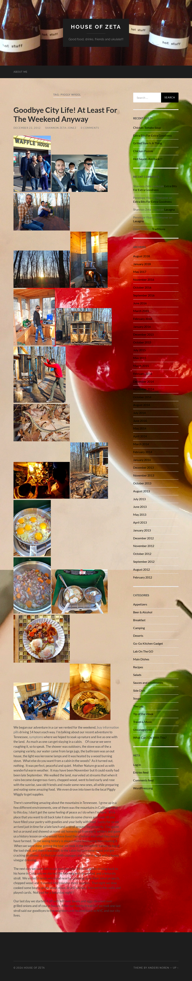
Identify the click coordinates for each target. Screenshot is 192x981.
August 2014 (141, 405)
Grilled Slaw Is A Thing (147, 143)
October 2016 (142, 287)
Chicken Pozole (143, 151)
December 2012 (143, 538)
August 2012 (141, 569)
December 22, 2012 (27, 127)
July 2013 (139, 499)
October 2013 (142, 483)
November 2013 (143, 475)
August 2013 (141, 491)
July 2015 (139, 350)
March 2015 (141, 365)
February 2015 (142, 373)
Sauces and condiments (148, 682)
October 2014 (142, 397)
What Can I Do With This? (149, 737)
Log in (137, 764)
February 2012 (142, 577)
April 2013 (140, 522)
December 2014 (143, 381)
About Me (21, 71)
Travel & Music (142, 722)
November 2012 (143, 546)
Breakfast (139, 620)
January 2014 (142, 460)
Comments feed (143, 780)
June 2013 (140, 506)
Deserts (138, 635)
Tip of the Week (143, 714)
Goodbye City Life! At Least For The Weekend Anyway (65, 114)
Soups (137, 698)
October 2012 (142, 553)
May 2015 (139, 358)
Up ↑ (175, 967)
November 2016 (143, 279)
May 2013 (139, 514)
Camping (139, 628)
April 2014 (140, 436)
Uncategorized (142, 729)
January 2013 (142, 530)
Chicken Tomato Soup (147, 127)
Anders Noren (158, 967)
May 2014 (139, 428)
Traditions (158, 229)
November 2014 (143, 389)
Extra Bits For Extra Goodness (152, 135)
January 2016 (142, 326)
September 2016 (143, 295)
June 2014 (140, 420)
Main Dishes (141, 659)
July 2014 (139, 413)
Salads (137, 674)
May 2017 (139, 271)
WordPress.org (143, 788)
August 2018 (141, 256)
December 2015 (143, 334)
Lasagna (169, 209)
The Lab (138, 706)
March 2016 (141, 311)
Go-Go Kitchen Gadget (148, 643)
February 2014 (142, 452)
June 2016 (140, 303)
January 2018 (142, 264)
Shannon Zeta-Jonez (60, 127)
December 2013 (143, 467)
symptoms (36, 737)
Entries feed (140, 772)
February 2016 (142, 318)
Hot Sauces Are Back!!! (147, 159)
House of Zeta (96, 27)
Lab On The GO (143, 651)
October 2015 (142, 342)
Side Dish (139, 690)
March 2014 (141, 444)
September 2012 (143, 561)
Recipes (138, 667)
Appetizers (140, 604)
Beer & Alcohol (142, 612)
